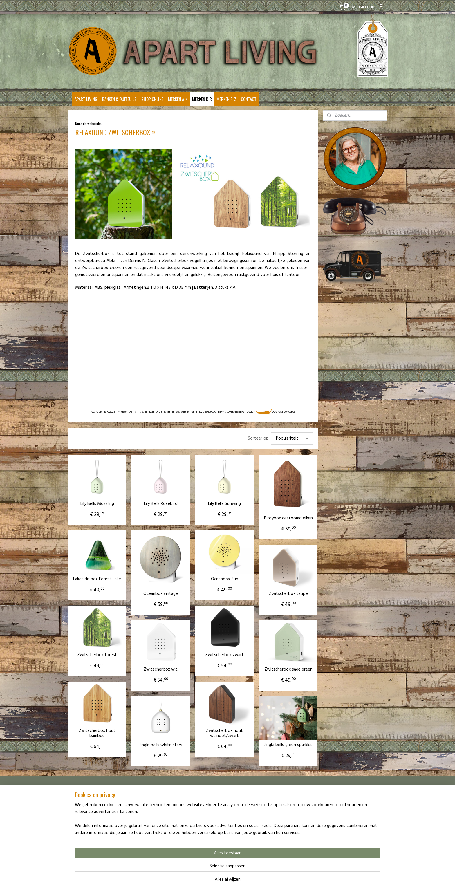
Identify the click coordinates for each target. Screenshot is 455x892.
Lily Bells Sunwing (224, 503)
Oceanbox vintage (160, 593)
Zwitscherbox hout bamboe (97, 733)
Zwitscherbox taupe (288, 593)
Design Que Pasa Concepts (270, 411)
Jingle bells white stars (160, 745)
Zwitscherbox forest (97, 655)
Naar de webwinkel (88, 124)
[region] (189, 867)
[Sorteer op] (292, 438)
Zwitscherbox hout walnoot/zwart (224, 733)
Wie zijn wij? (80, 806)
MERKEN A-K (177, 99)
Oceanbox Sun (224, 579)
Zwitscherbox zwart (224, 655)
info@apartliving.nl (184, 411)
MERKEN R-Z (226, 99)
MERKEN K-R (202, 99)
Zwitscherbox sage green (288, 669)
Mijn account (368, 6)
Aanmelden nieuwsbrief (89, 823)
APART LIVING (86, 99)
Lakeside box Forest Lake (97, 579)
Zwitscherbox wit (161, 669)
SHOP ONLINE (152, 99)
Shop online (80, 812)
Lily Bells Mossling (97, 503)
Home (75, 801)
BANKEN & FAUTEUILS (119, 99)
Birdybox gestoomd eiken (288, 518)
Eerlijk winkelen (82, 817)
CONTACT (249, 99)
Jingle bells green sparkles (288, 744)
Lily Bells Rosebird (160, 503)
